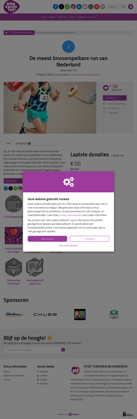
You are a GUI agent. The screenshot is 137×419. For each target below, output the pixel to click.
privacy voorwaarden (70, 215)
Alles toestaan (47, 238)
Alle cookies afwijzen (68, 245)
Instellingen (89, 238)
